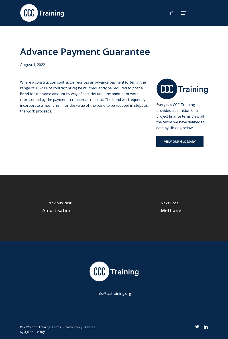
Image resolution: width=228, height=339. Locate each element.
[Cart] (172, 12)
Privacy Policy (72, 327)
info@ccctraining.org (114, 293)
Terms (56, 327)
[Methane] (171, 208)
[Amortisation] (57, 208)
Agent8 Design (34, 332)
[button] (183, 13)
